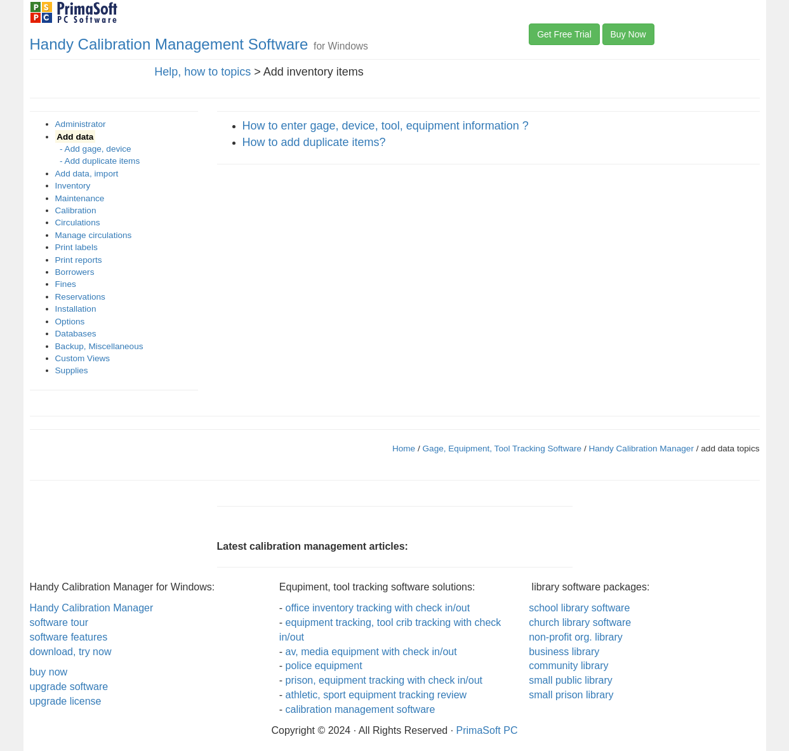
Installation (75, 309)
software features (69, 637)
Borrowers (75, 272)
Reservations (80, 297)
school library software (579, 607)
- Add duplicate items (97, 161)
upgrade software (69, 686)
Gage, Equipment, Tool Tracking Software (503, 448)
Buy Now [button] (628, 34)
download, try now (71, 651)
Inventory (73, 185)
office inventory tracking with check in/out (378, 607)
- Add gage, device (93, 149)
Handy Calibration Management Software (169, 44)
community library (568, 665)
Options (70, 321)
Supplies (71, 370)
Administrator (80, 124)
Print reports (78, 260)
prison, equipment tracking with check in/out (384, 680)
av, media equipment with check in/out (371, 651)
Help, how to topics (202, 71)
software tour (59, 622)
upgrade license (66, 701)
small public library (571, 680)
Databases (75, 333)
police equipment (324, 665)
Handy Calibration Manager (640, 448)
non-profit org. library (576, 637)
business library (564, 651)
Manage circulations (93, 235)
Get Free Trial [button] (564, 34)
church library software (580, 622)
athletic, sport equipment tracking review (376, 694)
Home (403, 448)
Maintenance (80, 198)
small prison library (571, 694)
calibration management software (360, 709)
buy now (49, 672)
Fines (65, 284)
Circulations (77, 222)
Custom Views (82, 358)
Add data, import (87, 173)
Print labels (76, 247)
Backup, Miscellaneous (99, 346)
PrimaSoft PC (487, 730)
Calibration (75, 210)
